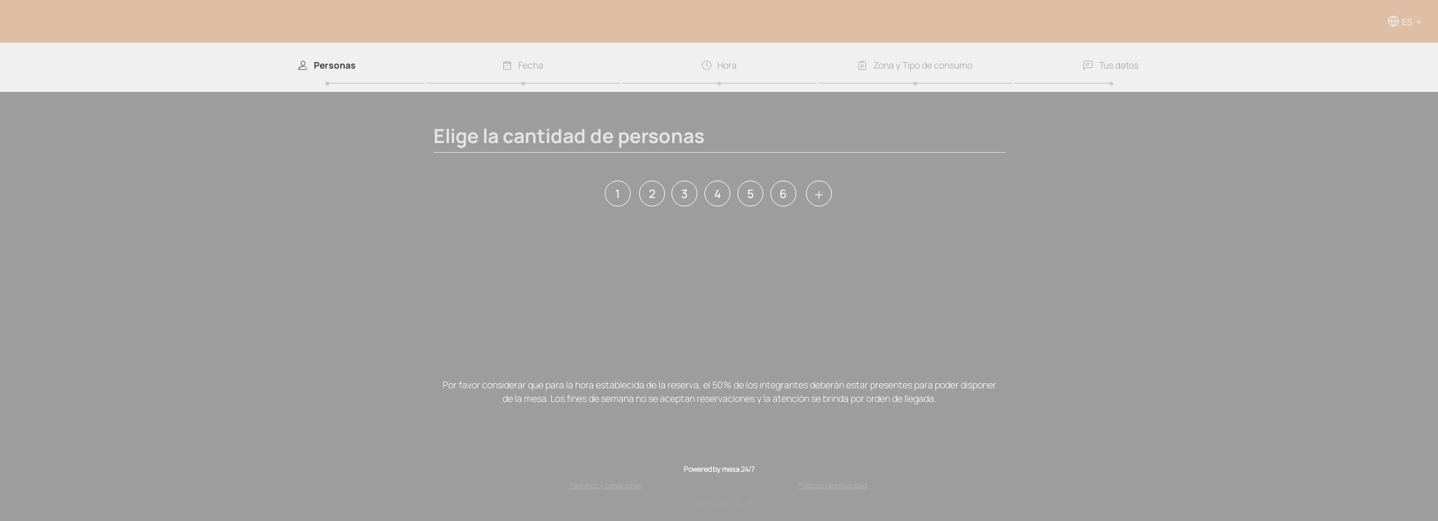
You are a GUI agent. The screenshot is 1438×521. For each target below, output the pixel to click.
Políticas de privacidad (832, 485)
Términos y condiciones (605, 485)
